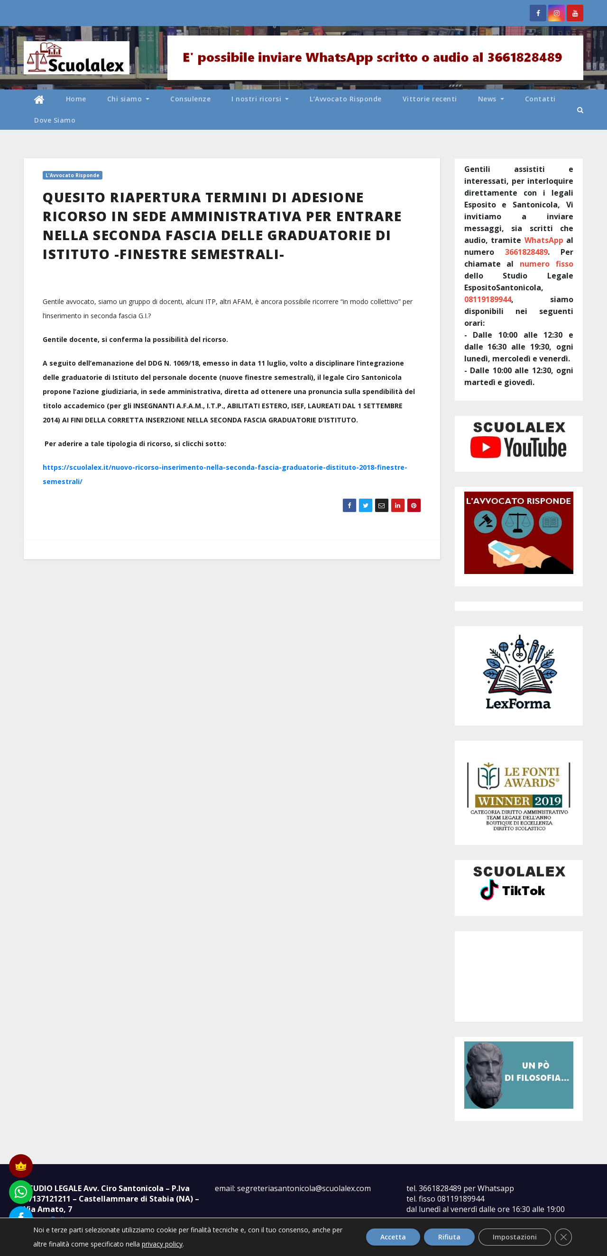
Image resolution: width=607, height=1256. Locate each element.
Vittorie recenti (430, 98)
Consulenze (190, 98)
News (491, 98)
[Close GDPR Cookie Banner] (563, 1237)
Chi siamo (128, 98)
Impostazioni (515, 1236)
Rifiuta (449, 1236)
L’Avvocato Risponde (346, 98)
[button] (580, 109)
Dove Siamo (54, 120)
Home (76, 98)
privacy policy (162, 1243)
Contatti (540, 98)
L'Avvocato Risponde (73, 175)
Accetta (393, 1236)
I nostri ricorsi (260, 98)
